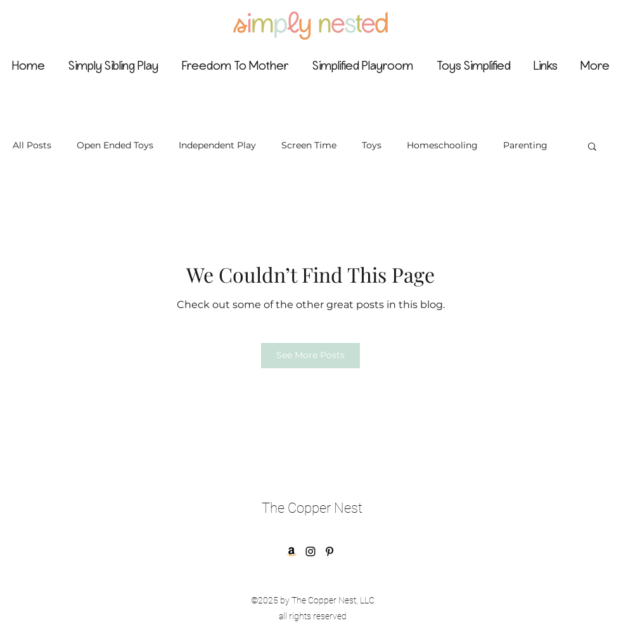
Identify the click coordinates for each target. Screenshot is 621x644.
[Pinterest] (329, 551)
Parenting (525, 145)
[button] (592, 146)
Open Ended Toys (115, 145)
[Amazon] (291, 551)
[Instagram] (310, 551)
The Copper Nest (312, 508)
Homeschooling (442, 145)
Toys (371, 145)
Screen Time (308, 145)
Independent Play (217, 145)
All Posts (32, 145)
